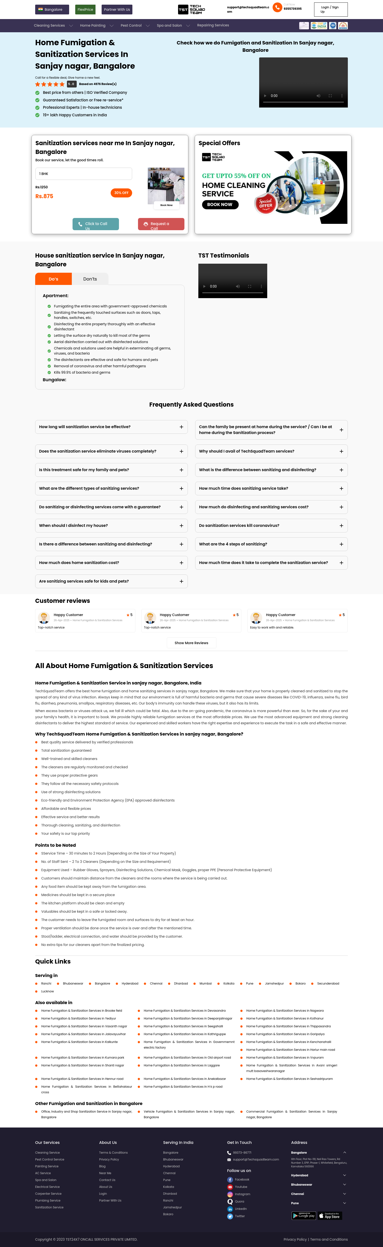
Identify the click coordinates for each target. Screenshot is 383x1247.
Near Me (105, 1173)
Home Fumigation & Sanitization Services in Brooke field (81, 1010)
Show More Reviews (191, 642)
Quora (235, 1201)
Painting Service (46, 1166)
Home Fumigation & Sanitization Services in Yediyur (78, 1018)
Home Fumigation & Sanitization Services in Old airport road (187, 1057)
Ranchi (46, 983)
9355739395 (293, 9)
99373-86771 (242, 1152)
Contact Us (107, 1180)
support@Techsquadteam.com (256, 1159)
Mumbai (206, 983)
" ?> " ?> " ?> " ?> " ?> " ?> (83, 174)
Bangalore (102, 983)
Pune (250, 983)
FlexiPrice (85, 9)
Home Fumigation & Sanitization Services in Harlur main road (290, 1050)
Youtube (237, 1187)
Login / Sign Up (329, 9)
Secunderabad (328, 983)
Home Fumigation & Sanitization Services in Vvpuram (285, 1057)
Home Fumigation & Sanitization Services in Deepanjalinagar (188, 1018)
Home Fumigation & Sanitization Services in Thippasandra (288, 1026)
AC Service (43, 1173)
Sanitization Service (49, 1207)
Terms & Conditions (113, 1152)
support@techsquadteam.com (248, 9)
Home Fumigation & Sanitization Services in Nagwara (285, 1010)
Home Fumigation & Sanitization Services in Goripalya (285, 1034)
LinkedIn (237, 1209)
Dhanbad (181, 983)
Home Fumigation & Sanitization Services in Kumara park (82, 1057)
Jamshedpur (274, 983)
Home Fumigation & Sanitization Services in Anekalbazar (185, 1079)
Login (103, 1194)
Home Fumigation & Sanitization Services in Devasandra (185, 1010)
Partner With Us (117, 9)
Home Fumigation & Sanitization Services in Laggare (182, 1065)
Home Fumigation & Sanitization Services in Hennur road (82, 1079)
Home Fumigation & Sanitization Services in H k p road (183, 1086)
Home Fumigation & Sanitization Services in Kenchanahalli (288, 1042)
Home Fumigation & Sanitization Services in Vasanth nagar (84, 1026)
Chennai (156, 983)
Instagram (238, 1194)
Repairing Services (213, 25)
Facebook (238, 1179)
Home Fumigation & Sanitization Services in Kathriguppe (185, 1034)
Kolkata (228, 983)
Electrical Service (47, 1187)
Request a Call (160, 225)
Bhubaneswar (73, 983)
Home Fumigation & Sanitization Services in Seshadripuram (289, 1079)
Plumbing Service (47, 1200)
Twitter (236, 1216)
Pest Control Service (49, 1159)
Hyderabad (130, 983)
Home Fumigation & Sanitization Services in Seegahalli (183, 1026)
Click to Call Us (96, 225)
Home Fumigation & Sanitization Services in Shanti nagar (82, 1065)
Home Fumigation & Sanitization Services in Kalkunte (79, 1042)
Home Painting (97, 26)
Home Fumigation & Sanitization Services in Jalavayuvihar (83, 1034)
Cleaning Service (47, 1152)
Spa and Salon (174, 26)
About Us (105, 1187)
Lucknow (47, 991)
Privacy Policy (109, 1159)
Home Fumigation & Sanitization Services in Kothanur (285, 1018)
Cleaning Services (54, 26)
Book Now (166, 205)
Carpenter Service (48, 1194)
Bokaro (301, 983)
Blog (102, 1166)
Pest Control (136, 26)
